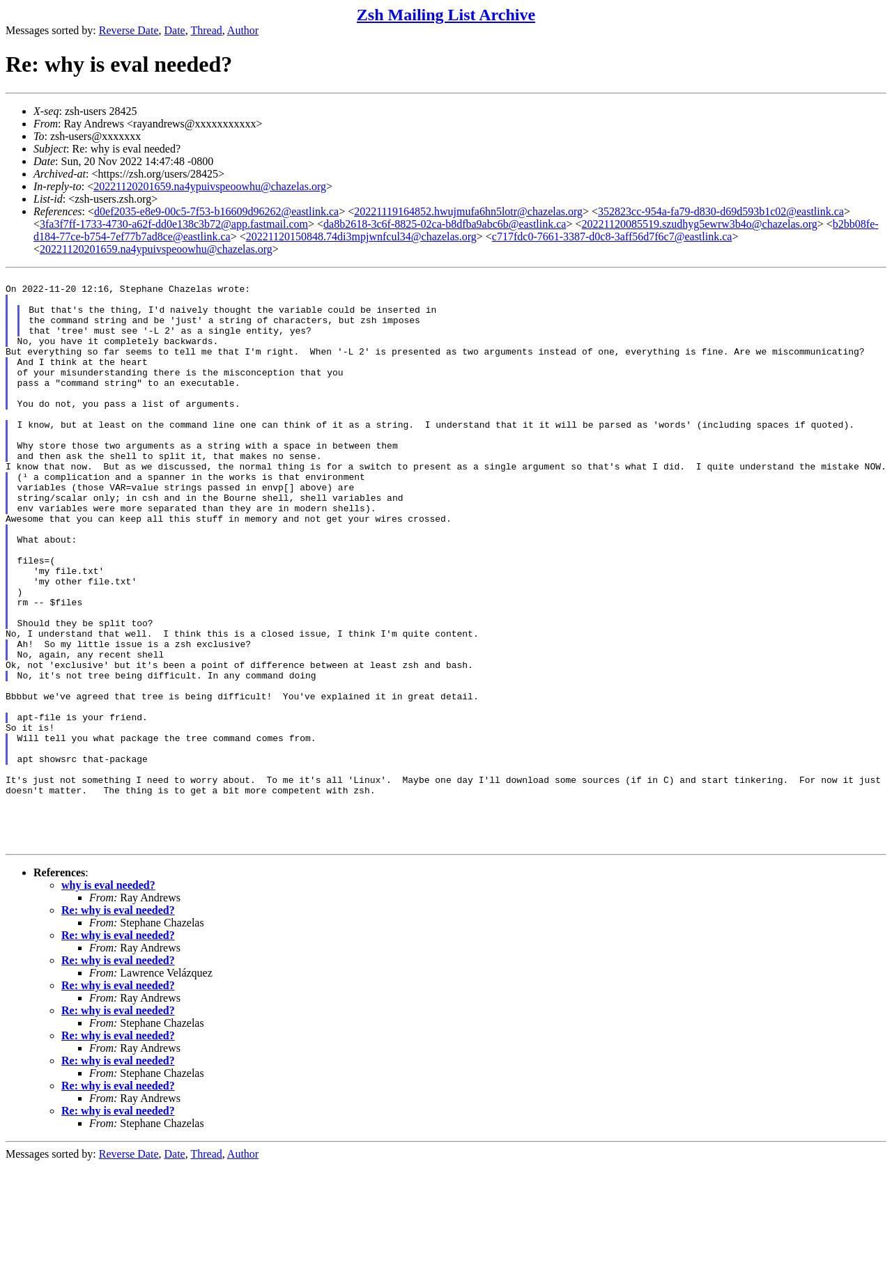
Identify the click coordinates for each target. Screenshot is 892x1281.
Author (243, 30)
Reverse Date (129, 30)
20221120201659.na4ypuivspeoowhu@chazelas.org (209, 186)
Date (174, 30)
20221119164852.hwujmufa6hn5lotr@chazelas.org (468, 211)
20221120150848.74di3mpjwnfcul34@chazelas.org (361, 236)
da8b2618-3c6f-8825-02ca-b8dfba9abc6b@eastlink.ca (444, 224)
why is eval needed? (108, 1000)
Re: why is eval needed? (118, 1025)
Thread (206, 30)
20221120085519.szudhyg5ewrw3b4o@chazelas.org (699, 224)
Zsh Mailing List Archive (446, 15)
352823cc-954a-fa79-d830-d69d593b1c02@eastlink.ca (721, 211)
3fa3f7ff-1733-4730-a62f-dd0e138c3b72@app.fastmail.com (174, 224)
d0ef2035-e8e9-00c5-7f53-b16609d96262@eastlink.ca (216, 211)
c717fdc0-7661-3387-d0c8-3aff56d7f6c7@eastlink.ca (612, 236)
